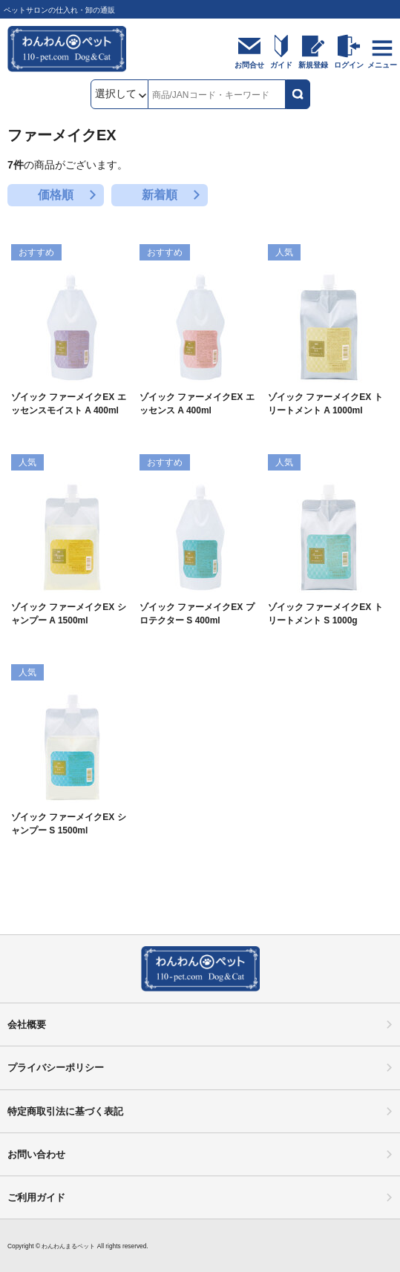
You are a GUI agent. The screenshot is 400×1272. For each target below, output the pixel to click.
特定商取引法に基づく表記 (65, 1111)
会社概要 (26, 1024)
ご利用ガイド (36, 1197)
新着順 (159, 194)
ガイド (281, 65)
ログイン (349, 65)
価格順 (55, 194)
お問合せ (249, 65)
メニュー (382, 65)
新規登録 (313, 65)
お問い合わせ (36, 1154)
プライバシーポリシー (55, 1067)
